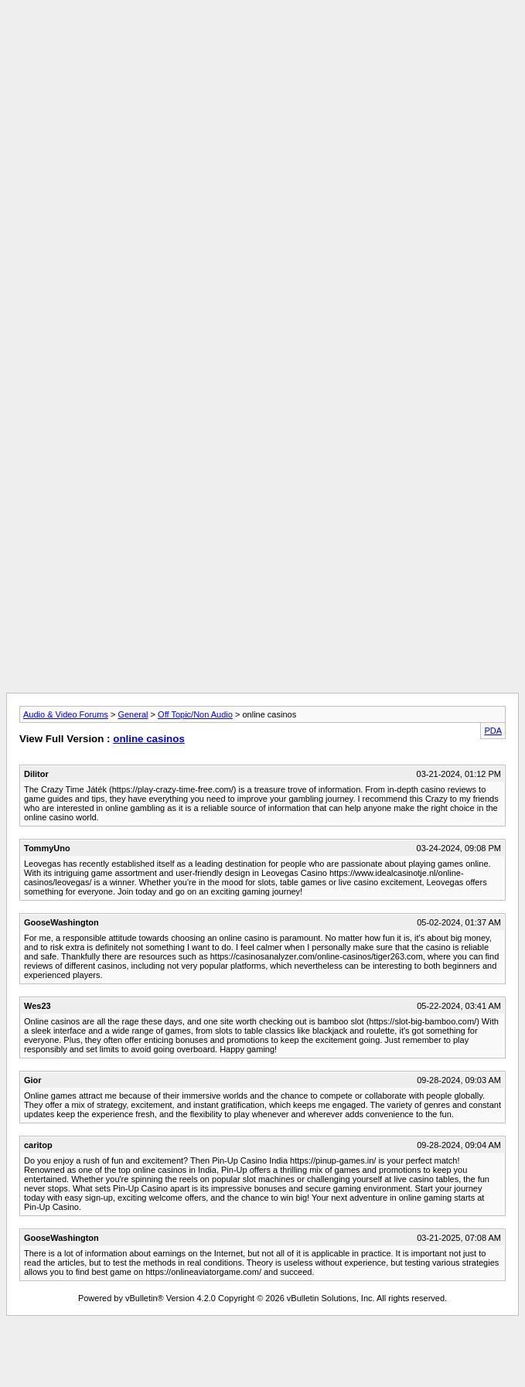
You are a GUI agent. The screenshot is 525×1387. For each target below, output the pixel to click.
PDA (493, 730)
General (133, 714)
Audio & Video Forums (65, 714)
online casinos (149, 739)
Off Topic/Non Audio (195, 714)
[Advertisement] (262, 114)
